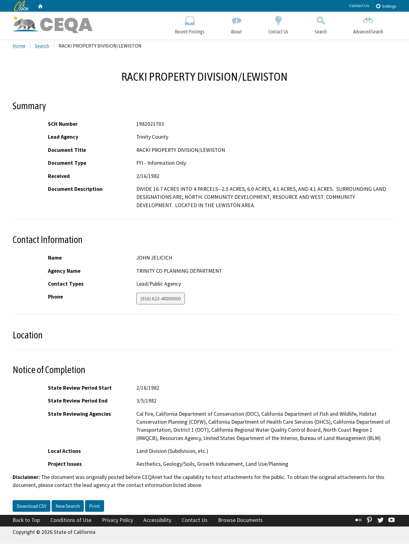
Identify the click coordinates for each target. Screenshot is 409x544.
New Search (68, 506)
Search (320, 23)
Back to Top (26, 520)
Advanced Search (368, 23)
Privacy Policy (117, 520)
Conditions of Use (71, 520)
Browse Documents (240, 520)
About (236, 23)
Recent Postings (189, 23)
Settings (386, 6)
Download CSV (31, 506)
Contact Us (359, 5)
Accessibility (157, 520)
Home (19, 46)
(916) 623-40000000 (160, 299)
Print (94, 506)
